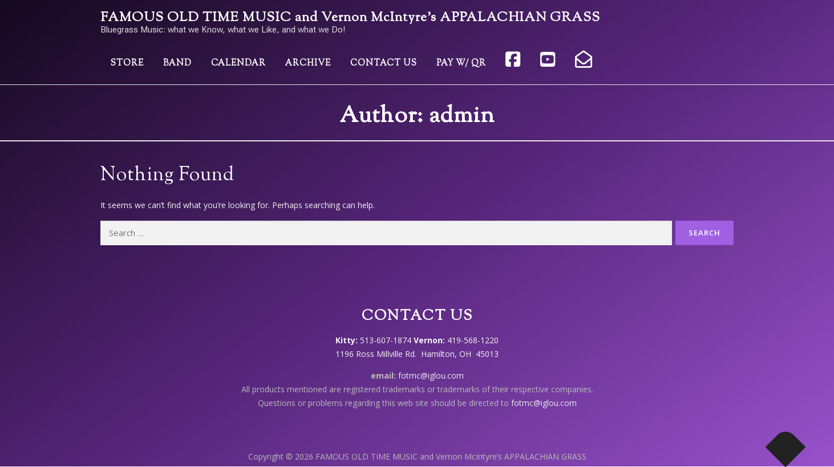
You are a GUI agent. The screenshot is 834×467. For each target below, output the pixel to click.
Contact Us (383, 64)
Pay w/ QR (461, 64)
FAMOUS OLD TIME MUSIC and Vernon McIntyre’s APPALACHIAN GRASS (350, 18)
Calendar (238, 64)
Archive (308, 64)
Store (127, 64)
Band (177, 64)
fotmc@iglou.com (431, 375)
